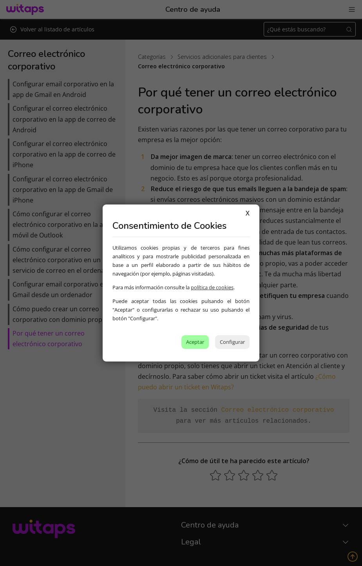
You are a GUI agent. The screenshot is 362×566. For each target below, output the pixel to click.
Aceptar (195, 341)
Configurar (232, 341)
